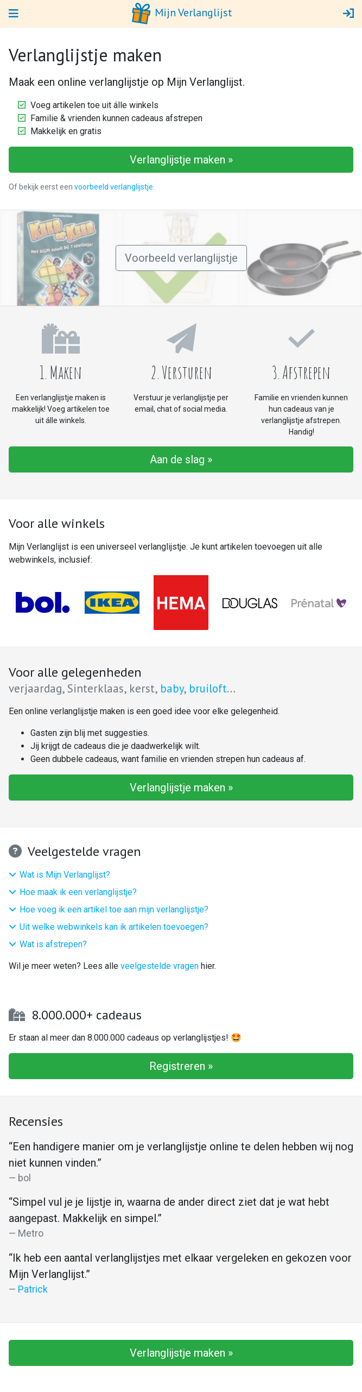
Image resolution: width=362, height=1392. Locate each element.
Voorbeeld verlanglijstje (181, 257)
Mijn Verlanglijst (181, 13)
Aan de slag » (181, 459)
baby (171, 688)
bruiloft (208, 688)
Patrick (33, 1289)
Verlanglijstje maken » (181, 159)
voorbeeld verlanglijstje (113, 186)
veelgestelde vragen (159, 966)
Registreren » (181, 1066)
